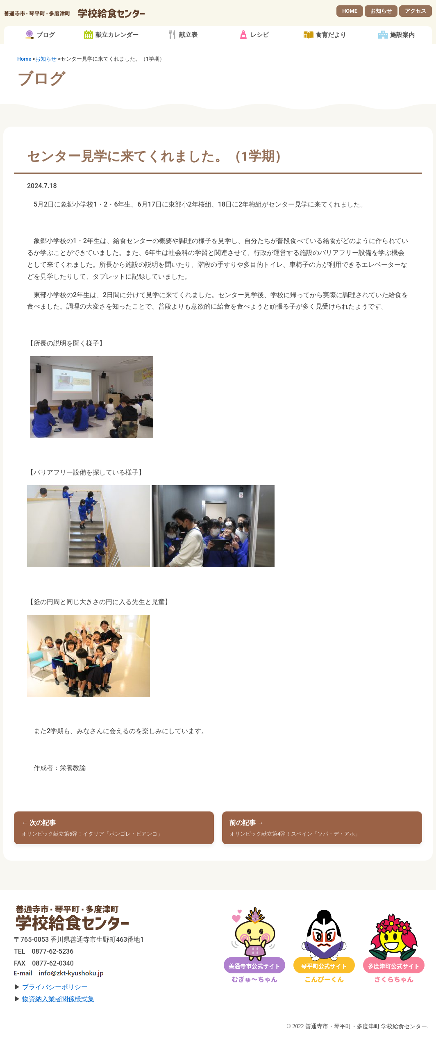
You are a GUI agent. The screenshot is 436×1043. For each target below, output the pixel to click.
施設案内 (402, 41)
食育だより (331, 41)
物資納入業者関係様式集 (58, 1005)
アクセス (415, 14)
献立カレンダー (117, 41)
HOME (349, 14)
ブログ (45, 41)
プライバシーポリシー (55, 993)
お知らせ (381, 14)
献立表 (188, 41)
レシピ (259, 41)
